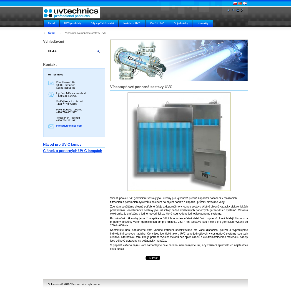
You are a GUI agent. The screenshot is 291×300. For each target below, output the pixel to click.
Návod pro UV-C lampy (62, 144)
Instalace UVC (131, 23)
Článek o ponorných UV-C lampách (72, 151)
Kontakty (203, 23)
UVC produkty (72, 23)
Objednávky (181, 23)
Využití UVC (157, 23)
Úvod (51, 23)
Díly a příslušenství (102, 23)
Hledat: (52, 51)
